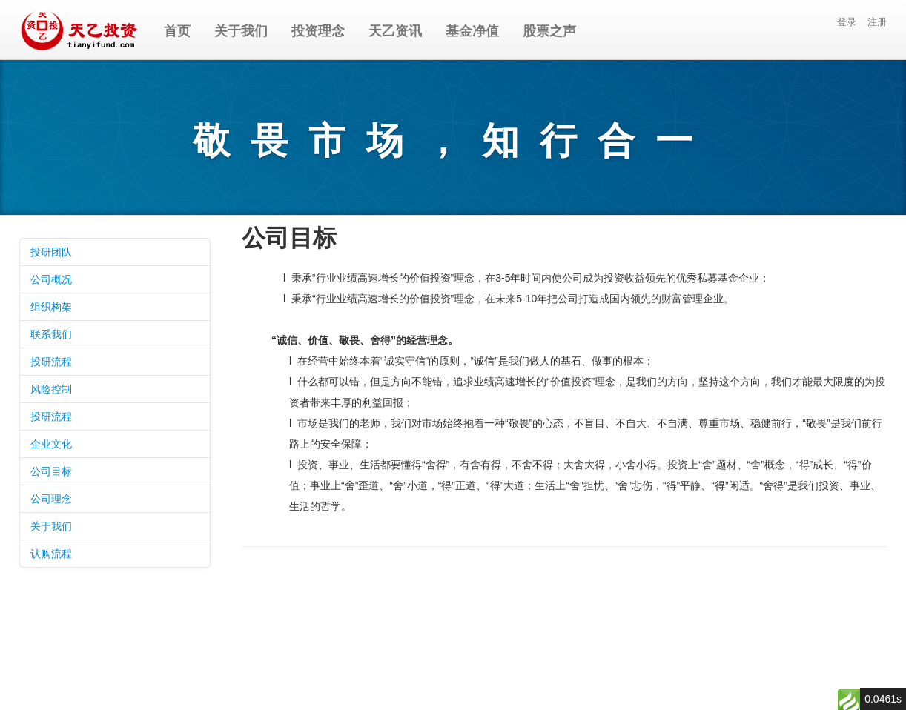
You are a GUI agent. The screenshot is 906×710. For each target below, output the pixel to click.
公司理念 (51, 499)
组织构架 (51, 307)
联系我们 (51, 334)
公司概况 (51, 279)
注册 (877, 21)
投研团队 (51, 252)
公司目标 (51, 471)
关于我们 (51, 526)
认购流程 (51, 554)
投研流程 (51, 362)
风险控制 (51, 389)
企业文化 (51, 444)
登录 (846, 21)
